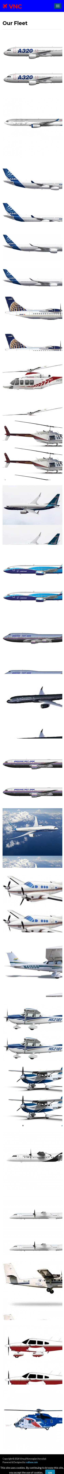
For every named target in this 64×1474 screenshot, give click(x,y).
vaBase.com (32, 1462)
